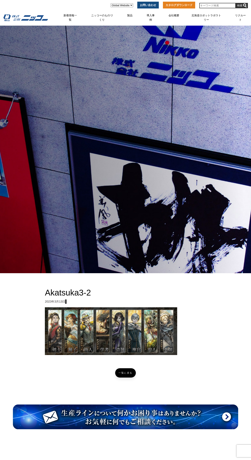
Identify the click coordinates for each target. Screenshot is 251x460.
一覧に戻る (125, 373)
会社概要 (174, 15)
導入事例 (151, 17)
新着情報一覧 (70, 17)
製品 (130, 15)
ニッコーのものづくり (102, 17)
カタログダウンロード (179, 5)
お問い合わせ (148, 5)
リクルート (240, 17)
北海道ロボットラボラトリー (206, 17)
